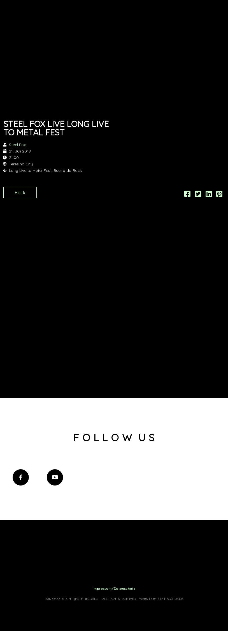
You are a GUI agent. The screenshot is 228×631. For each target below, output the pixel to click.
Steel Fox (17, 144)
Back (20, 192)
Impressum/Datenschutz (114, 588)
